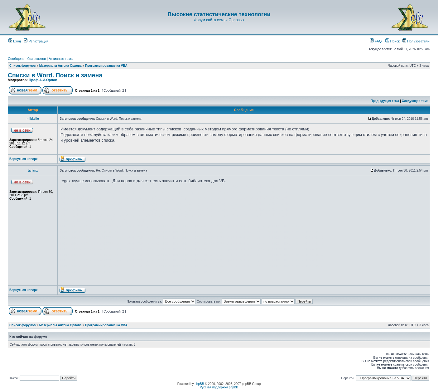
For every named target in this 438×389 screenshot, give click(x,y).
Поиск (392, 41)
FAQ (376, 41)
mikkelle (32, 118)
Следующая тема (415, 101)
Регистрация (36, 41)
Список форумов (22, 65)
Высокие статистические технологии (218, 14)
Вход (14, 41)
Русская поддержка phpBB (219, 387)
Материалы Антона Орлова (60, 65)
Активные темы (61, 59)
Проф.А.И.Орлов (43, 80)
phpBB (199, 384)
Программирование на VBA (106, 65)
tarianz (33, 170)
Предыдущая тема (385, 101)
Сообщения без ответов (27, 59)
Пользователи (416, 41)
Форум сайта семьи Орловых (219, 20)
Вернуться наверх (23, 159)
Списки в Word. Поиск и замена (55, 75)
